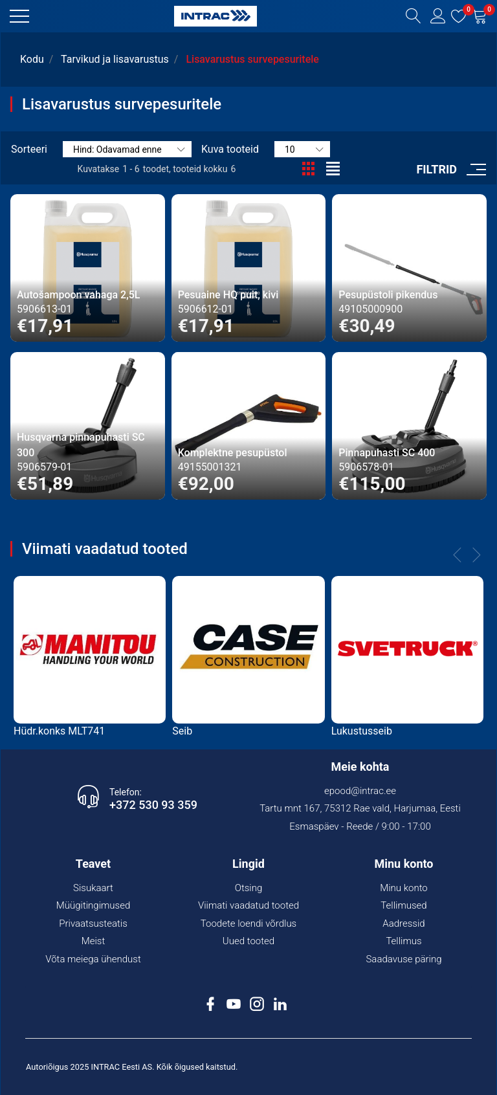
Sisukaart (93, 888)
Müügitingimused (93, 905)
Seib (182, 731)
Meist (93, 941)
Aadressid (403, 923)
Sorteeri (29, 149)
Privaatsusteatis (93, 923)
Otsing (249, 888)
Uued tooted (248, 941)
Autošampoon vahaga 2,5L (78, 295)
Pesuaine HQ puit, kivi (228, 295)
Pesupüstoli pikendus (387, 295)
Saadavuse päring (403, 959)
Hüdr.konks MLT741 (59, 731)
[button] (19, 16)
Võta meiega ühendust (93, 959)
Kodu (32, 59)
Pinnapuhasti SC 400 (386, 453)
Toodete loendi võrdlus (248, 923)
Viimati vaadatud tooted (248, 905)
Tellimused (403, 905)
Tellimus (403, 941)
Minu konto (404, 888)
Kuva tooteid (230, 149)
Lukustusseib (361, 731)
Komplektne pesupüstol (232, 453)
